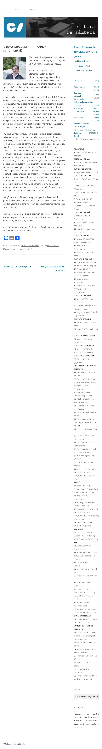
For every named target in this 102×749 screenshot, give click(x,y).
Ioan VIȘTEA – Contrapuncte (17, 266)
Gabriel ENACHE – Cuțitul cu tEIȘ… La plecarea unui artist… (85, 555)
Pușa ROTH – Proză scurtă (87, 509)
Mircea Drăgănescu (11, 249)
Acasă (6, 10)
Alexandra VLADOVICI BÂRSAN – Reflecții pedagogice (84, 289)
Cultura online (53, 245)
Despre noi (31, 10)
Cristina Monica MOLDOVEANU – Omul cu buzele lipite (84, 475)
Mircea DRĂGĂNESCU (30, 245)
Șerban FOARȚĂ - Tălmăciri (87, 539)
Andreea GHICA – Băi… (86, 469)
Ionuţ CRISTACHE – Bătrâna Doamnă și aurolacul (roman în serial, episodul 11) (86, 489)
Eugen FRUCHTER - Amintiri (87, 172)
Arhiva (18, 10)
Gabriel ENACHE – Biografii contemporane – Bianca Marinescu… (84, 272)
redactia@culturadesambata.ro (86, 139)
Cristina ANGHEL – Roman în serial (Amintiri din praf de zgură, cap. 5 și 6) (86, 635)
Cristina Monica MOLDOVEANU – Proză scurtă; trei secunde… (86, 515)
